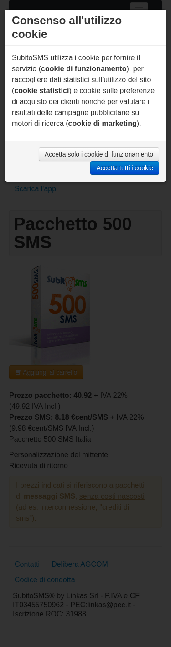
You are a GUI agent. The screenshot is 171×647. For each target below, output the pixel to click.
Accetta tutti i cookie (124, 168)
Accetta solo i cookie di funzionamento (99, 154)
